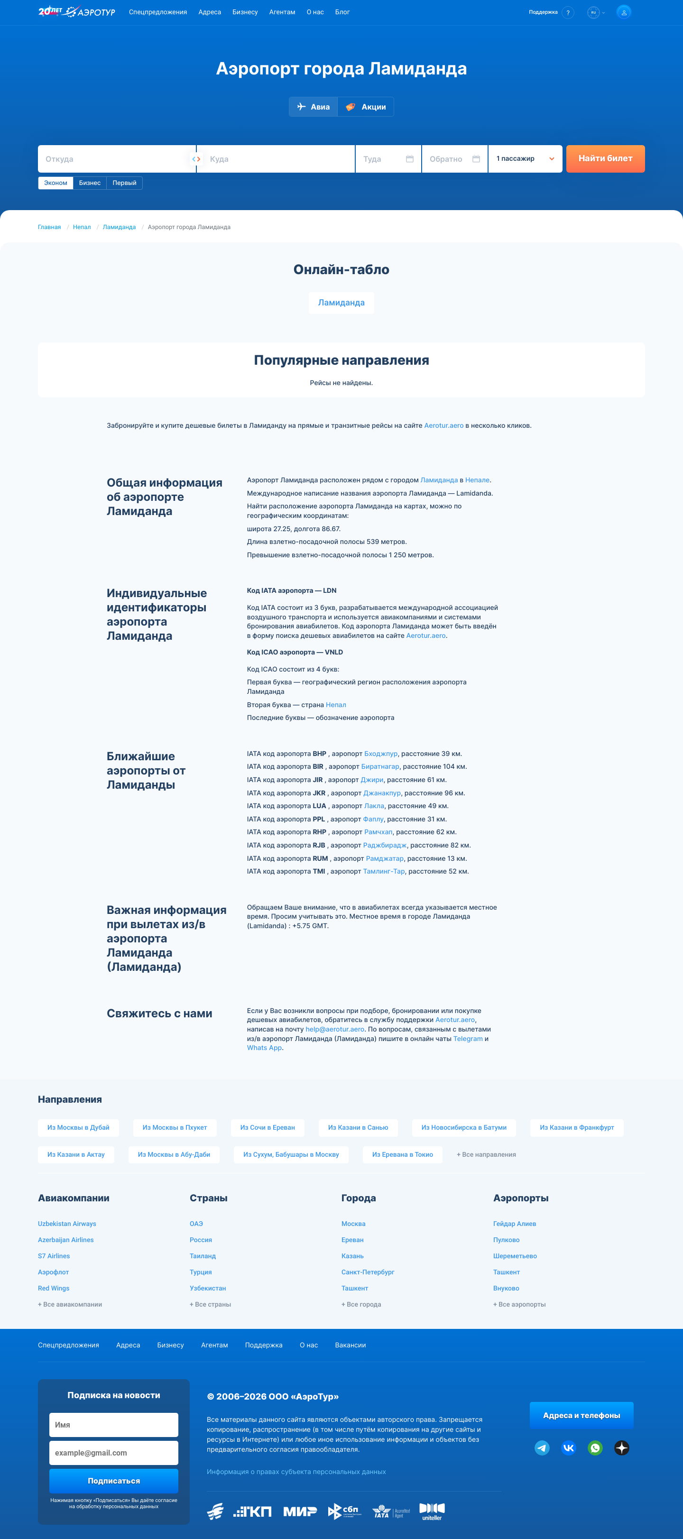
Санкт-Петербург (368, 1272)
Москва (354, 1224)
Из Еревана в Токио (402, 1155)
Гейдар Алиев (514, 1224)
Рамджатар (385, 859)
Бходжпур (380, 754)
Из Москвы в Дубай (78, 1128)
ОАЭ (196, 1224)
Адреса (209, 12)
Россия (201, 1240)
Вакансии (350, 1345)
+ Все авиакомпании (70, 1305)
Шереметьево (515, 1256)
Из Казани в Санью (358, 1128)
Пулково (506, 1240)
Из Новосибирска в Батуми (464, 1128)
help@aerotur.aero (334, 1029)
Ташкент (355, 1288)
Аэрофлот (53, 1272)
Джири (372, 780)
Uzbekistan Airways (67, 1224)
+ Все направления (486, 1155)
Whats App (264, 1048)
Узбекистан (208, 1288)
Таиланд (203, 1256)
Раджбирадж (385, 845)
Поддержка (264, 1345)
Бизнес (90, 183)
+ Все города (361, 1305)
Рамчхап (378, 832)
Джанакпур (382, 793)
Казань (353, 1256)
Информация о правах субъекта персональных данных (296, 1472)
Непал (82, 227)
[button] (551, 12)
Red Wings (53, 1288)
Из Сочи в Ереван (267, 1128)
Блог (342, 12)
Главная (49, 227)
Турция (201, 1272)
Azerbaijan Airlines (66, 1240)
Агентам (282, 12)
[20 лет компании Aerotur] (50, 13)
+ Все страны (210, 1305)
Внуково (506, 1288)
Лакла (374, 806)
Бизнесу (245, 12)
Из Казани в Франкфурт (577, 1128)
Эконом (55, 183)
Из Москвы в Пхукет (175, 1128)
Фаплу (373, 819)
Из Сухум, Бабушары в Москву (291, 1155)
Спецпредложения (158, 12)
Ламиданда (119, 227)
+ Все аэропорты (519, 1305)
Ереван (353, 1240)
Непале (477, 480)
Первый (124, 183)
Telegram (468, 1039)
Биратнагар (380, 767)
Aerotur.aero (443, 426)
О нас (315, 12)
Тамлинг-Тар (384, 871)
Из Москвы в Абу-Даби (174, 1155)
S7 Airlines (54, 1256)
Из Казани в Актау (76, 1155)
